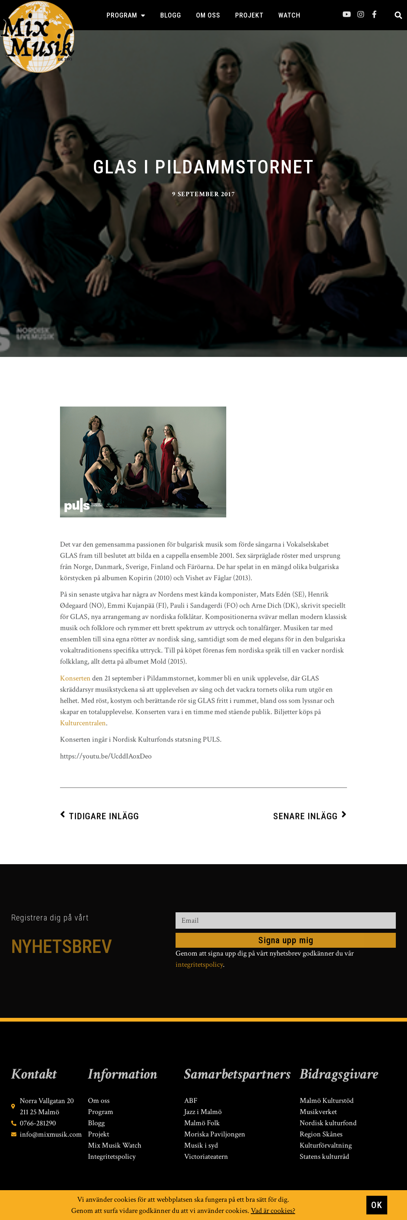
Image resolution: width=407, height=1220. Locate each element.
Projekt (249, 15)
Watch (289, 15)
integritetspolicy (199, 964)
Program (126, 15)
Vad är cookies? (273, 1211)
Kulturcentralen (83, 851)
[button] (398, 15)
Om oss (208, 15)
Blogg (170, 15)
